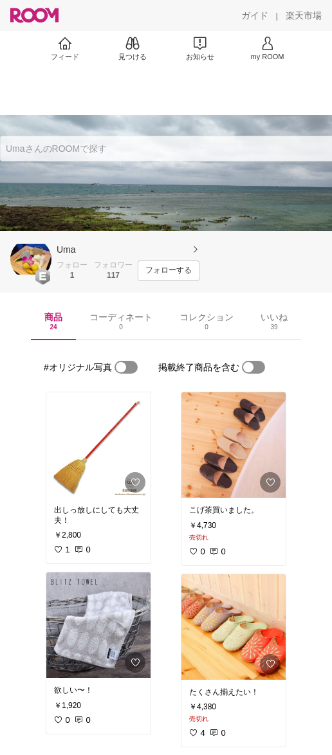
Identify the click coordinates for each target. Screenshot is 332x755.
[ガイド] (254, 15)
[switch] (126, 367)
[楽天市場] (304, 15)
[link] (98, 445)
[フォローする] (168, 270)
